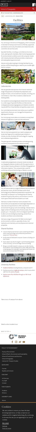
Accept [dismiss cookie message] (5, 423)
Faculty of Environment (8, 352)
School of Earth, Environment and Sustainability (14, 354)
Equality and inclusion (7, 371)
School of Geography (8, 9)
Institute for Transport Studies (10, 361)
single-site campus (19, 270)
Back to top (5, 331)
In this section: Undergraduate (13, 13)
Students (4, 390)
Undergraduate (10, 16)
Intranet (4, 383)
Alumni (4, 400)
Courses (4, 368)
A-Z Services (5, 378)
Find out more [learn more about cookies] (6, 428)
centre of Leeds (15, 272)
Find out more (13, 235)
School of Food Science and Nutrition (12, 356)
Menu (5, 5)
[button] (33, 9)
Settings (4, 426)
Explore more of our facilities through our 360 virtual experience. (17, 275)
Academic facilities (8, 268)
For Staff (4, 381)
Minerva (4, 393)
